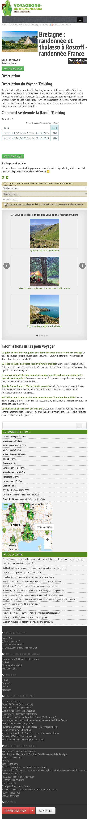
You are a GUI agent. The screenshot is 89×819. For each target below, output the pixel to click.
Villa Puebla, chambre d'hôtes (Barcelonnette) (23, 739)
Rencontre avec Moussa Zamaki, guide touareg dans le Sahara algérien (31, 585)
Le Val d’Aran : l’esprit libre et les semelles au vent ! (22, 572)
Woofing (5, 760)
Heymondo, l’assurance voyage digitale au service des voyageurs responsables (33, 590)
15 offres (11, 476)
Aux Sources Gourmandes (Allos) (17, 729)
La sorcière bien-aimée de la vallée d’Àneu (19, 563)
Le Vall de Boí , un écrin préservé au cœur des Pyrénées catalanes (28, 577)
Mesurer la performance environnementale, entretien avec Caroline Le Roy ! (32, 612)
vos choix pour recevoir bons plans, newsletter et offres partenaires (44, 204)
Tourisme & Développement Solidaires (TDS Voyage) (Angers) (30, 726)
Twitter (5, 686)
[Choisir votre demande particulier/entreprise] (32, 810)
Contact (5, 662)
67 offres (10, 463)
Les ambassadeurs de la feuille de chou (19, 647)
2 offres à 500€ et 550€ (16, 490)
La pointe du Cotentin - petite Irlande (44, 326)
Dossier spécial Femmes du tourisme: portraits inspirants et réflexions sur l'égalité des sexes (44, 770)
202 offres (14, 445)
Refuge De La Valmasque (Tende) (16, 707)
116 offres (14, 454)
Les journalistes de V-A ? (13, 644)
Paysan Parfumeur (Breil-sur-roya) (17, 704)
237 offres (12, 440)
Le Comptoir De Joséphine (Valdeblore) (19, 713)
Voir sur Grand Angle (13, 68)
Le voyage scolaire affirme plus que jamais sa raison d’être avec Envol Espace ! (33, 594)
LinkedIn (5, 680)
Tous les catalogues (11, 701)
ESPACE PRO (45, 811)
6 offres (9, 485)
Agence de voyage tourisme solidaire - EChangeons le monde (29, 789)
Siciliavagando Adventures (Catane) (18, 723)
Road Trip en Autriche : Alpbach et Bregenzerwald (24, 767)
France (56, 24)
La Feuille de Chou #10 (12, 773)
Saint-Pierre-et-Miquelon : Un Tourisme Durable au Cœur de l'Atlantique (34, 754)
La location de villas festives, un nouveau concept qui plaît (25, 617)
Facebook (6, 683)
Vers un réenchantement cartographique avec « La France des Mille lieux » (32, 581)
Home (4, 24)
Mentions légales (9, 668)
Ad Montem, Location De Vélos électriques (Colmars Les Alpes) (30, 733)
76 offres (9, 458)
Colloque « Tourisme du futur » (16, 786)
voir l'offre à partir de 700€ (24, 499)
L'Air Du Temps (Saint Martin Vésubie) (18, 710)
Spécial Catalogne (10, 763)
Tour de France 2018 (11, 792)
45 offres (14, 467)
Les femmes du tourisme (13, 779)
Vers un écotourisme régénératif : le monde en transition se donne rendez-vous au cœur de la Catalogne (44, 559)
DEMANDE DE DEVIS (15, 811)
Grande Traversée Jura (11, 757)
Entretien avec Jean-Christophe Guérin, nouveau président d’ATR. (28, 621)
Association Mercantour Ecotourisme (19, 751)
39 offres (14, 472)
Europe (45, 24)
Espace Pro (7, 638)
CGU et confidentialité (12, 665)
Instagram (6, 689)
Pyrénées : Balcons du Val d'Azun (44, 250)
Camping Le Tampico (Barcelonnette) (19, 736)
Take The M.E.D (9, 783)
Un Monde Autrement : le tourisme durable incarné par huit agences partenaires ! (34, 568)
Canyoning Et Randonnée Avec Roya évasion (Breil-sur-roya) (29, 717)
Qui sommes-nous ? (11, 641)
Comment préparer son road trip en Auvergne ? (21, 603)
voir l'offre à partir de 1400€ (21, 494)
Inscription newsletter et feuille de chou (20, 659)
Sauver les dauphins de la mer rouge (18, 776)
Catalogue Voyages (18, 24)
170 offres (12, 449)
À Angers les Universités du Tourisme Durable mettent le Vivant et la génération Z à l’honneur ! (40, 599)
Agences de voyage (10, 795)
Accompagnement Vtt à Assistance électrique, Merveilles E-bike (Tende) (35, 720)
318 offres (14, 436)
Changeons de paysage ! (12, 608)
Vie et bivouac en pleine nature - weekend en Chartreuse (44, 288)
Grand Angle (34, 24)
